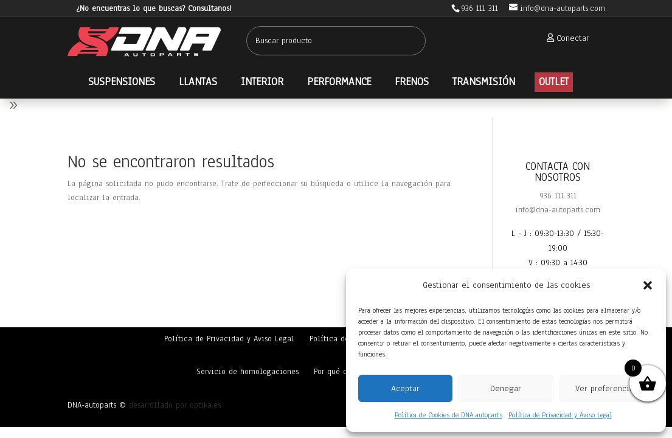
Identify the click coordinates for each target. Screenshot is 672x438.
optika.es (205, 405)
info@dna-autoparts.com (557, 209)
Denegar (505, 388)
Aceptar (405, 388)
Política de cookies (344, 338)
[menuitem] (564, 38)
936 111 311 (558, 195)
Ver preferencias (606, 388)
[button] (648, 285)
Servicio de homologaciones (247, 371)
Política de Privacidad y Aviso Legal (560, 415)
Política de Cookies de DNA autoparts (448, 415)
